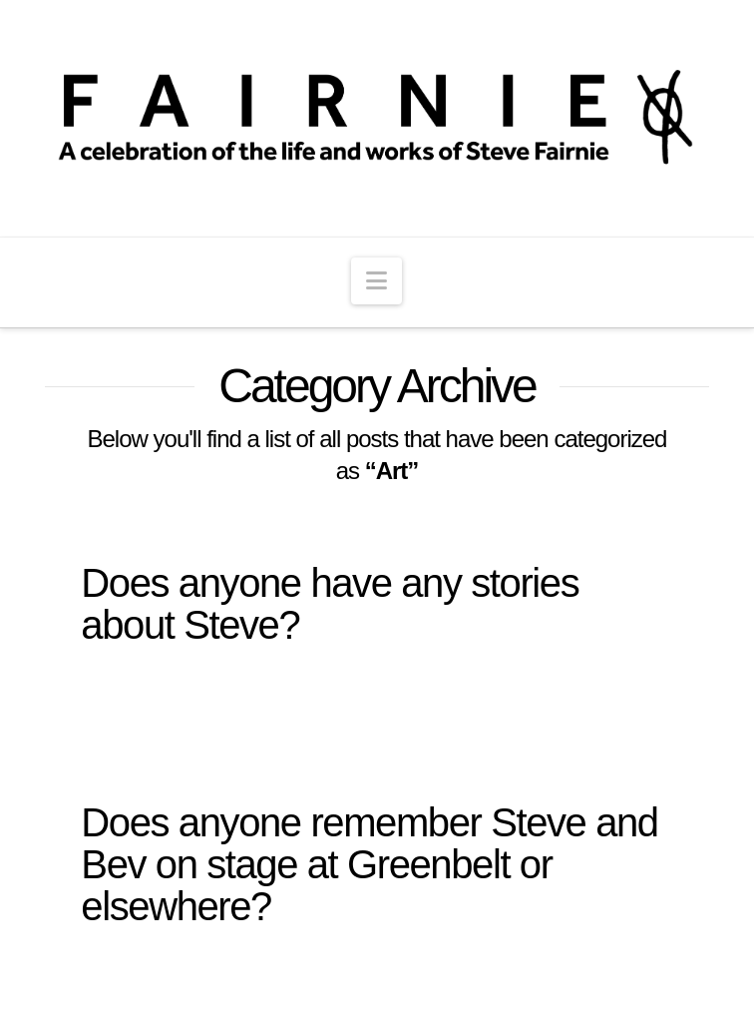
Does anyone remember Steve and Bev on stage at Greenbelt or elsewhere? (369, 864)
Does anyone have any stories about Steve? (329, 604)
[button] (376, 280)
